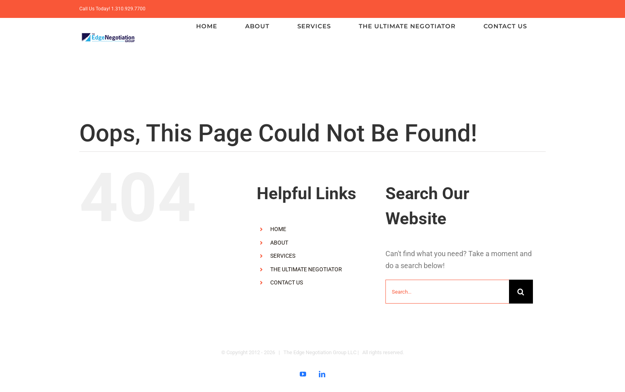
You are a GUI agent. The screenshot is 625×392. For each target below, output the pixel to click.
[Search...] (447, 292)
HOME (278, 229)
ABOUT (279, 242)
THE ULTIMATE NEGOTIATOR (306, 269)
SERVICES (282, 256)
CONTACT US (286, 282)
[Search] (521, 292)
